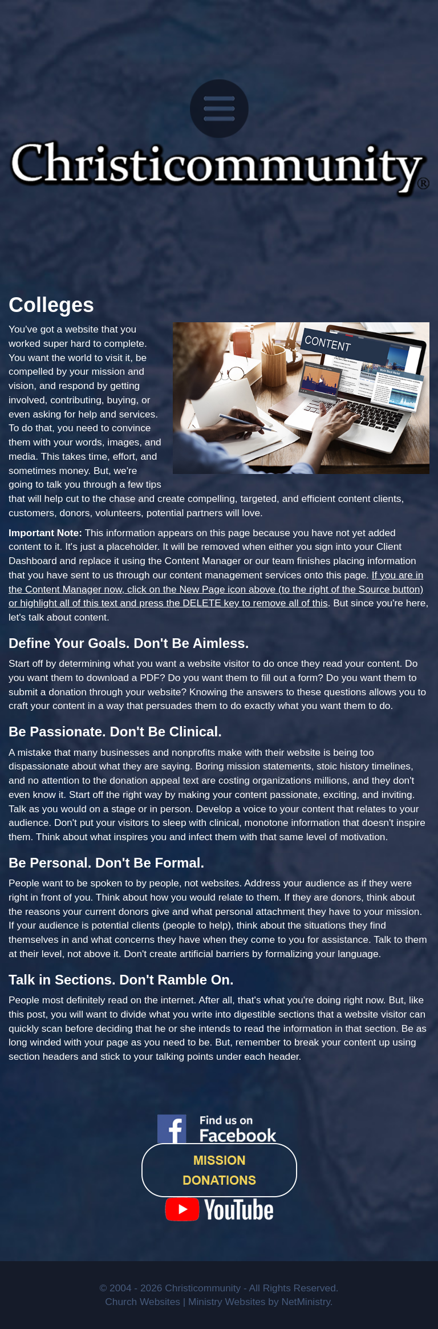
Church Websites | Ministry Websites (186, 1301)
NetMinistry (305, 1301)
